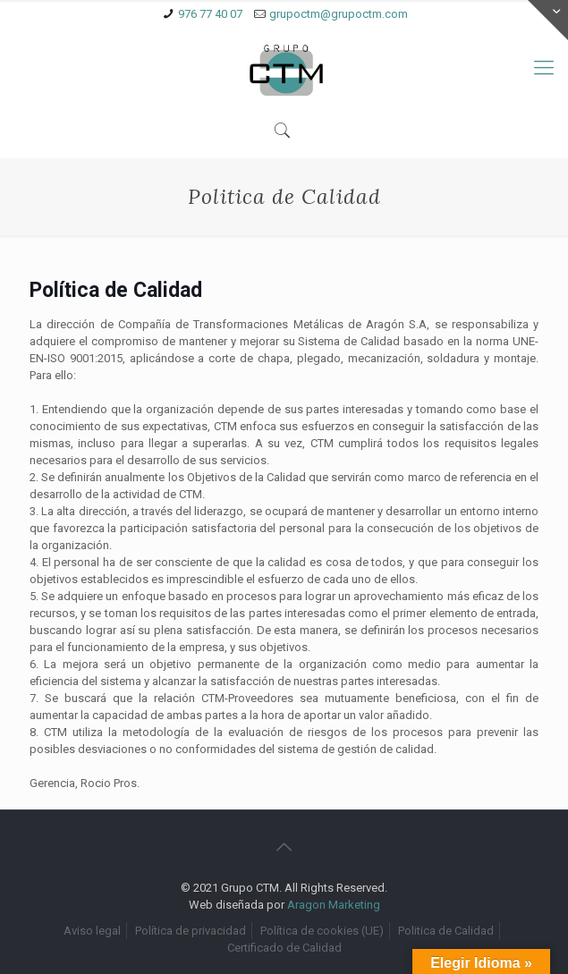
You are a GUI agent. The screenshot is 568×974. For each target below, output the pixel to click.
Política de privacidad (190, 930)
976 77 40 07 (210, 14)
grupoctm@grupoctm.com (338, 14)
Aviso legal (92, 930)
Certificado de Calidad (284, 947)
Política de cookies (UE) (322, 930)
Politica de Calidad (446, 930)
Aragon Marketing (333, 904)
